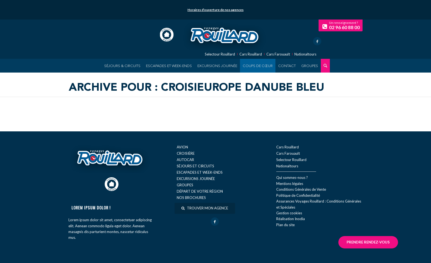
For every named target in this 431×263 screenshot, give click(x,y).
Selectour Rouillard (220, 54)
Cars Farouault (278, 54)
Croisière (186, 153)
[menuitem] (122, 66)
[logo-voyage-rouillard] (224, 35)
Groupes (185, 185)
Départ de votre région (200, 191)
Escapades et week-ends (200, 172)
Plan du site (285, 225)
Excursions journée (196, 178)
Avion (182, 147)
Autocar (185, 159)
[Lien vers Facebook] (317, 41)
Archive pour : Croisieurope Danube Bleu (196, 87)
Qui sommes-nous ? (292, 177)
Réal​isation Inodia (290, 219)
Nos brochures (191, 197)
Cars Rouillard (250, 54)
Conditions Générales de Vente (301, 189)
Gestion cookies (289, 213)
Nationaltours (305, 54)
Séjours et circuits (195, 166)
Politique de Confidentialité (298, 195)
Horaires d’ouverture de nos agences (215, 10)
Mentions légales (289, 183)
